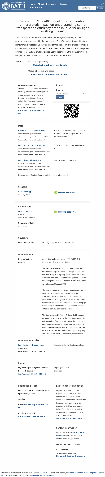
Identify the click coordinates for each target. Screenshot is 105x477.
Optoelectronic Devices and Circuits (50, 65)
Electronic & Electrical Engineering (70, 456)
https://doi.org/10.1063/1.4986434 (70, 418)
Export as (60, 90)
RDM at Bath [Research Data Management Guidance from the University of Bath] (36, 7)
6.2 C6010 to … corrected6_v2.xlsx (32, 130)
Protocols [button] (51, 4)
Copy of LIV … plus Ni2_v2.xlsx (30, 160)
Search (100, 8)
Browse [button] (64, 4)
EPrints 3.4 (45, 473)
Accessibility (49, 475)
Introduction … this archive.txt (31, 345)
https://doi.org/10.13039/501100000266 (32, 374)
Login (101, 3)
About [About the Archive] (41, 4)
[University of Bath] (13, 6)
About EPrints (37, 475)
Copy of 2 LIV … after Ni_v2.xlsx (31, 145)
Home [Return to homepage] (32, 4)
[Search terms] (87, 8)
